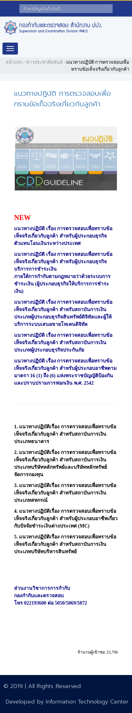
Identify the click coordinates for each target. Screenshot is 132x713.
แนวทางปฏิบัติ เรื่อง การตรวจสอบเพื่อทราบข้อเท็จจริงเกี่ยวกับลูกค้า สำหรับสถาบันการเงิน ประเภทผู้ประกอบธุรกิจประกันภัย (63, 343)
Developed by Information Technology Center (67, 702)
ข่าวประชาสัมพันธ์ (44, 62)
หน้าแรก (14, 62)
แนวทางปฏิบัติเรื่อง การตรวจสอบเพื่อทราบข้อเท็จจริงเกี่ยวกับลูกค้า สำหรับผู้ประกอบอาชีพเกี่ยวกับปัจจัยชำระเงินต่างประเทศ (66, 519)
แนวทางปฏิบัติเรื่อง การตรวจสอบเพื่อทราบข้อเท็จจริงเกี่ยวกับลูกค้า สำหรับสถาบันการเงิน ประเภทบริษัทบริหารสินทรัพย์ (65, 544)
